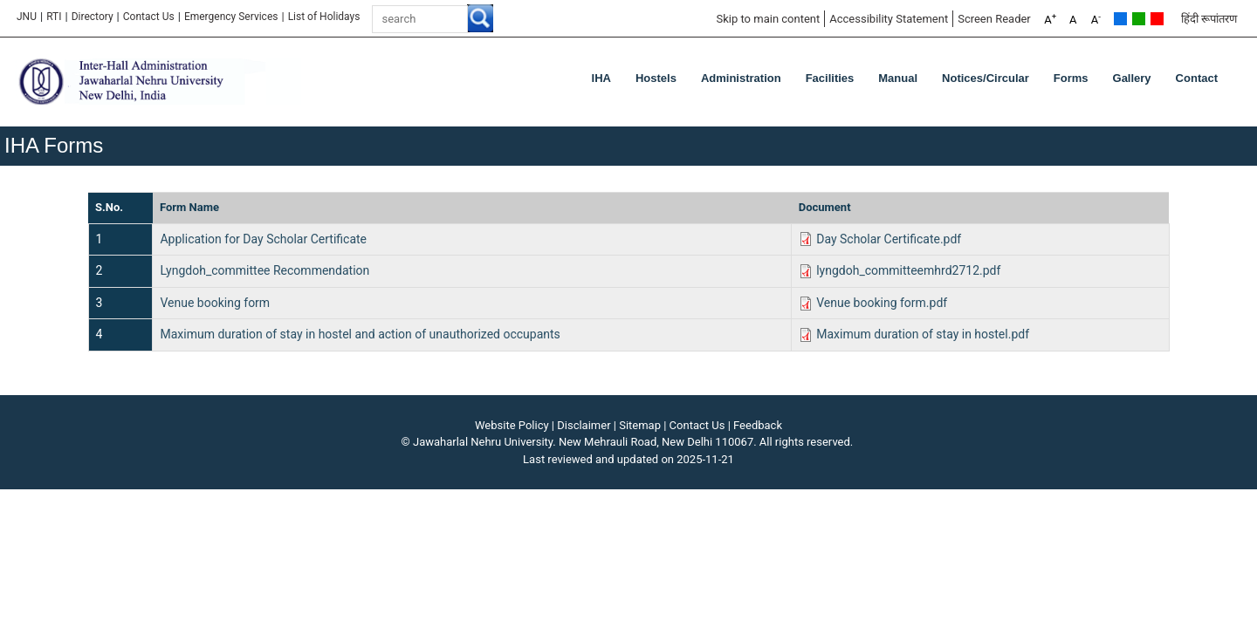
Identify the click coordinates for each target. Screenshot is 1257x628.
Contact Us (149, 16)
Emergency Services (231, 16)
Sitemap (640, 425)
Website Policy (512, 425)
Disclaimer (583, 425)
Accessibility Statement (888, 18)
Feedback (757, 425)
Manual (897, 78)
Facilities (830, 78)
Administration (741, 78)
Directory (92, 16)
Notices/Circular (985, 78)
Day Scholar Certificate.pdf (888, 239)
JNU (27, 16)
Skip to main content (768, 18)
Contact (1197, 78)
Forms (1071, 78)
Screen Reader (994, 18)
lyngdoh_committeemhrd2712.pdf (908, 270)
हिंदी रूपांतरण (1209, 18)
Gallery (1132, 78)
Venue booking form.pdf (881, 303)
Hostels (656, 78)
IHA (601, 78)
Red (1157, 18)
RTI (53, 16)
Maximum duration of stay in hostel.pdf (922, 334)
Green (1138, 18)
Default (1120, 18)
